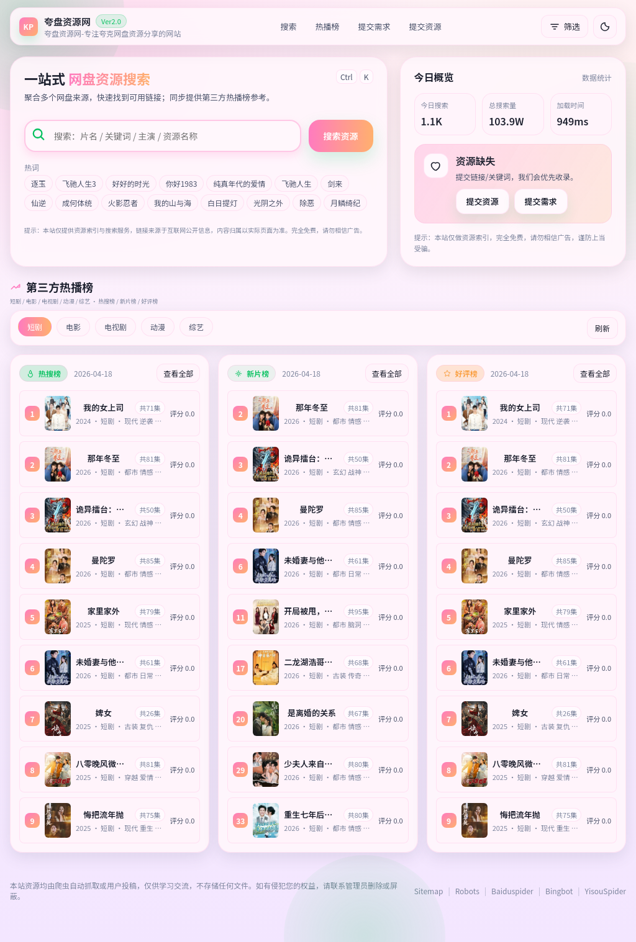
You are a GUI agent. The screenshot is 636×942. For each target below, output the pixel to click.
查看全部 (178, 373)
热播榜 (328, 26)
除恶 (306, 202)
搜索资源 (341, 136)
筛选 (564, 26)
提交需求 (374, 26)
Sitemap (428, 891)
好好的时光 (131, 183)
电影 (73, 326)
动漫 (157, 326)
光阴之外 (268, 202)
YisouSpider (605, 891)
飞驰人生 (296, 183)
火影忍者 (123, 202)
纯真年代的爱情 (239, 183)
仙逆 (38, 202)
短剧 (34, 326)
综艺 (196, 326)
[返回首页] (100, 26)
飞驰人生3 (79, 183)
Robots (467, 891)
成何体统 (77, 202)
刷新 (602, 328)
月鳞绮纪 (345, 202)
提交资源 (425, 26)
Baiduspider (512, 891)
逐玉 (38, 183)
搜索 (289, 26)
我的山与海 (172, 202)
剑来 (334, 183)
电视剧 (115, 326)
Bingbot (559, 891)
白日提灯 (222, 202)
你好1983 (182, 183)
